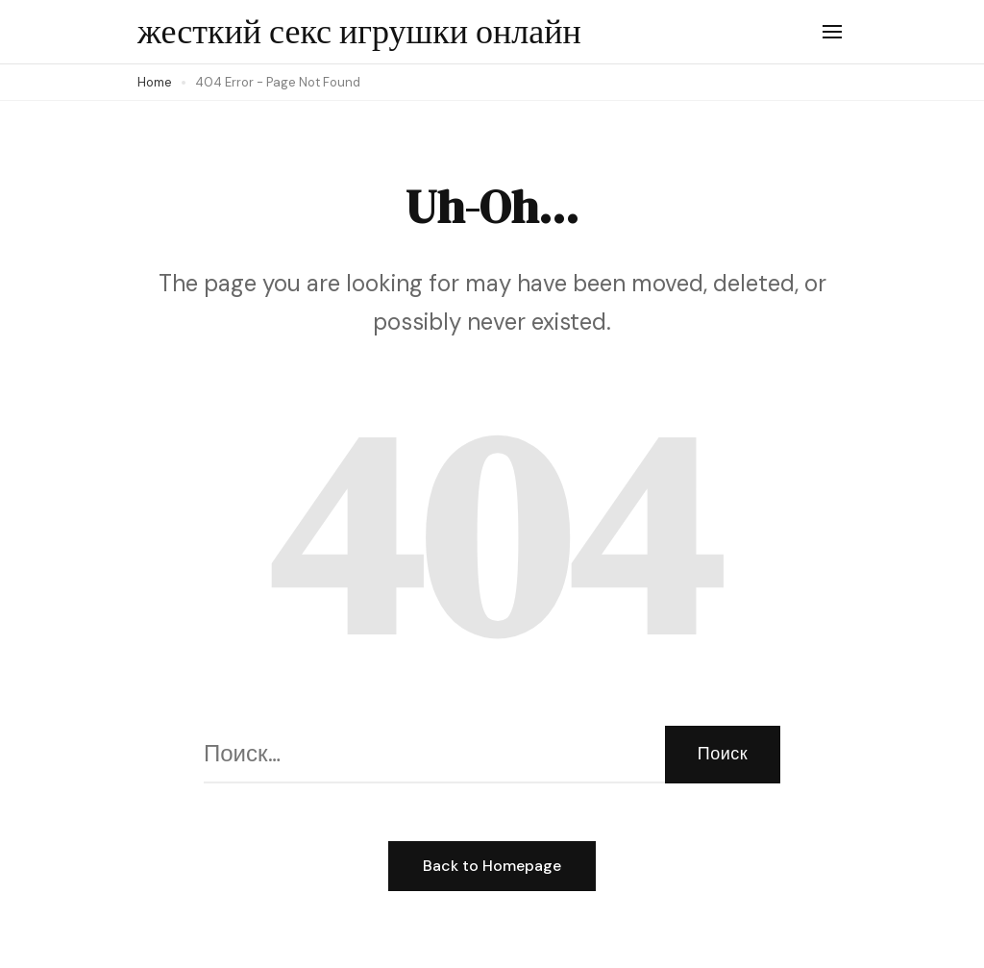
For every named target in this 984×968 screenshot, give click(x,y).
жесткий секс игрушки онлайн (359, 31)
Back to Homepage (492, 866)
